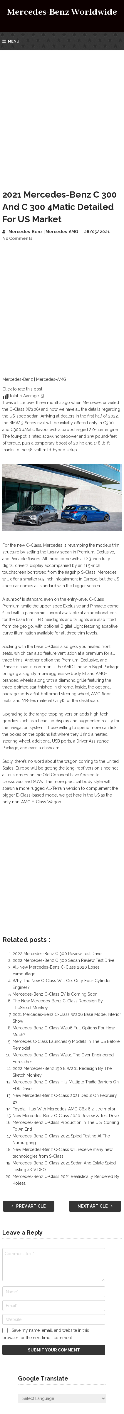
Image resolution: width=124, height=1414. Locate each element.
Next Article (95, 1206)
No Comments (17, 238)
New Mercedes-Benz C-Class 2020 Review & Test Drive (66, 1115)
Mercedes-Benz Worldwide (62, 12)
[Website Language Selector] (62, 1398)
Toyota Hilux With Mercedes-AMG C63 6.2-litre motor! (64, 1109)
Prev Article (28, 1206)
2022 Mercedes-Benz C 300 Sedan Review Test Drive (63, 960)
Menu (13, 41)
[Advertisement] (62, 115)
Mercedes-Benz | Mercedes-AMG (43, 231)
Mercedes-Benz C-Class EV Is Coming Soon (55, 994)
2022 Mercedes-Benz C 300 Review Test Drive (57, 953)
